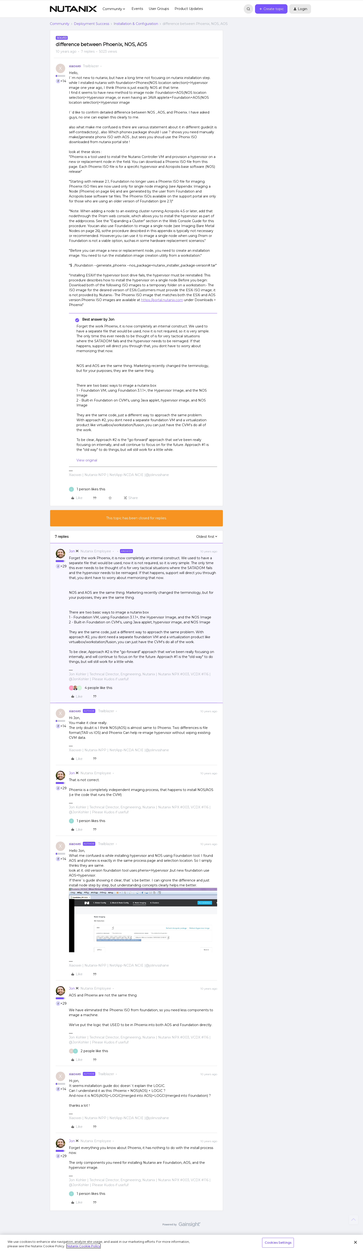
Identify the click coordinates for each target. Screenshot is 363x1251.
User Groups (159, 9)
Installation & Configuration (136, 24)
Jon (72, 551)
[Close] (355, 1242)
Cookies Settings (278, 1242)
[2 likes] (88, 1051)
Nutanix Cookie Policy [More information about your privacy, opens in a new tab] (83, 1246)
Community (59, 24)
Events (137, 9)
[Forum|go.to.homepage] (73, 9)
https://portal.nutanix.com (162, 300)
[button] (271, 9)
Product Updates (189, 9)
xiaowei (75, 66)
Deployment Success (91, 24)
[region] (181, 1243)
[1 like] (87, 489)
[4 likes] (90, 687)
